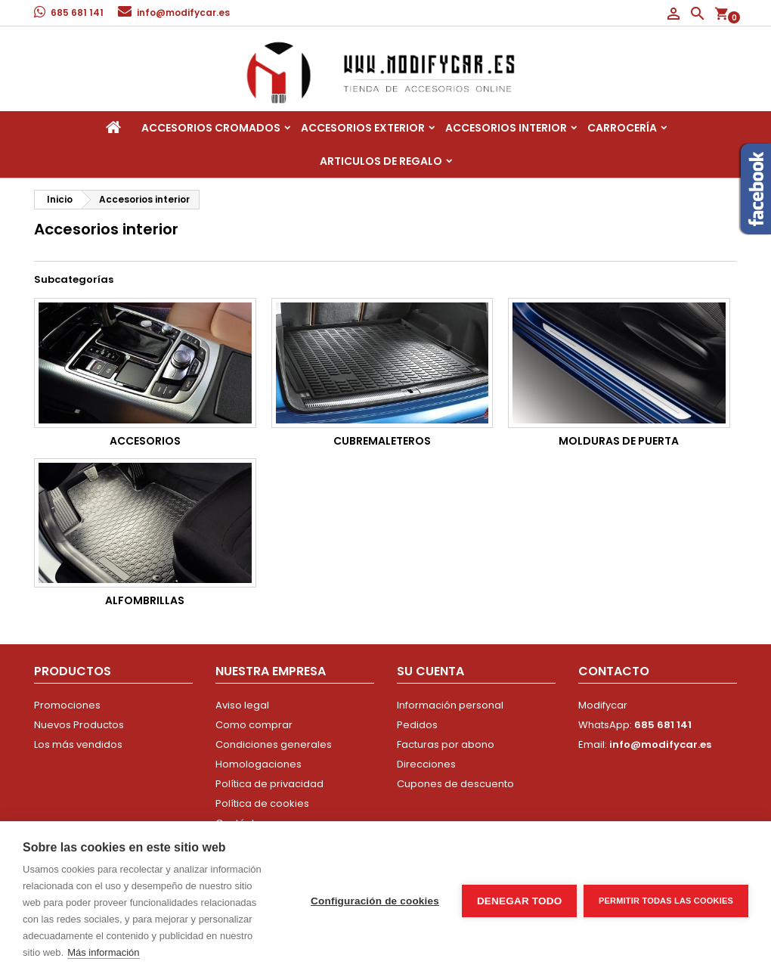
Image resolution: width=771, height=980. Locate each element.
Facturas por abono (445, 744)
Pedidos (417, 725)
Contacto (613, 671)
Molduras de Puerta (619, 440)
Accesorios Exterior (363, 127)
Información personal (450, 705)
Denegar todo (518, 901)
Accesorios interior (506, 127)
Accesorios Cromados (210, 127)
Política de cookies (262, 803)
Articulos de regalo (381, 161)
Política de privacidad (269, 784)
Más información (103, 952)
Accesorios (145, 440)
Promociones (67, 705)
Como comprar (254, 725)
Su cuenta (430, 671)
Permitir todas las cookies (666, 900)
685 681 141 (77, 12)
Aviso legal (242, 705)
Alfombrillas (144, 600)
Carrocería (622, 127)
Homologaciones (258, 764)
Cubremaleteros (382, 440)
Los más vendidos (78, 744)
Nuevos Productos (79, 725)
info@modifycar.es (183, 12)
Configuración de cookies (374, 901)
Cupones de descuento (455, 784)
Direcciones (426, 764)
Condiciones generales (273, 744)
